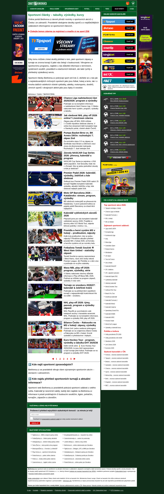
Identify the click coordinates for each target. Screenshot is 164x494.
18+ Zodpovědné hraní (100, 490)
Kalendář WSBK (110, 314)
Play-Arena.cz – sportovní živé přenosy (44, 452)
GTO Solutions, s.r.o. (117, 490)
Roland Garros (109, 249)
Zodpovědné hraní (120, 471)
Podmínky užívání (60, 490)
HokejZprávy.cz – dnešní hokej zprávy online (45, 442)
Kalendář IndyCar (110, 307)
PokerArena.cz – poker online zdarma (43, 455)
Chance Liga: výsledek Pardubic (120, 115)
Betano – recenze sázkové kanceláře (116, 361)
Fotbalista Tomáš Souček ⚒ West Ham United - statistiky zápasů (79, 250)
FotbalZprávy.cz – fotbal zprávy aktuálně (44, 438)
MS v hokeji (108, 218)
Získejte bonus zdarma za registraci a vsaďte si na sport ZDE (59, 31)
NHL (106, 239)
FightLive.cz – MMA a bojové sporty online (45, 435)
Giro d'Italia (108, 262)
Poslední (75, 359)
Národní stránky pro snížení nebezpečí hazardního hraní (109, 485)
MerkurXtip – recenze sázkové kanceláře (117, 375)
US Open (108, 256)
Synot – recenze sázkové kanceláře (116, 372)
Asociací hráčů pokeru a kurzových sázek (41, 474)
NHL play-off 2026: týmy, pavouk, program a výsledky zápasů (79, 305)
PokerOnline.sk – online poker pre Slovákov (77, 462)
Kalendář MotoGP (110, 266)
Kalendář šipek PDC (111, 276)
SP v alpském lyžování (112, 273)
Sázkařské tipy (110, 93)
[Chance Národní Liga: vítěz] (106, 107)
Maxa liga (108, 242)
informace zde (67, 481)
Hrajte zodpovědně (33, 478)
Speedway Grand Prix (112, 310)
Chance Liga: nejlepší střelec (119, 152)
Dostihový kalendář (111, 297)
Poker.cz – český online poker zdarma (43, 459)
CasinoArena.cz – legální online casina (44, 462)
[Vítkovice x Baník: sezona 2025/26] (106, 129)
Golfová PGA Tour (110, 290)
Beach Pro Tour (110, 293)
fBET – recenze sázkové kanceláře (115, 385)
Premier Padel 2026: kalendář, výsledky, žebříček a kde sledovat (80, 176)
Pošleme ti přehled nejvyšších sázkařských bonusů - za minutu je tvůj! (61, 410)
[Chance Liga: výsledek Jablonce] (106, 136)
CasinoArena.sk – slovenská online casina (77, 459)
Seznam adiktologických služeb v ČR (71, 485)
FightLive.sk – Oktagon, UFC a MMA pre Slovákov (79, 448)
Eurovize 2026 (109, 348)
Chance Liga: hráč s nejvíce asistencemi (122, 144)
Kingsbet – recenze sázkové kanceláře (117, 382)
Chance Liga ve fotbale (112, 211)
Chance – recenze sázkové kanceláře (116, 368)
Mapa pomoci (87, 485)
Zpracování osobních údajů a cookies (79, 490)
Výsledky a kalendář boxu (113, 327)
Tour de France (110, 259)
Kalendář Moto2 (110, 303)
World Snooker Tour (111, 286)
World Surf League (111, 324)
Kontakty (35, 490)
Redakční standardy (47, 490)
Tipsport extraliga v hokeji (113, 208)
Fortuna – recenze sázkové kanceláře (116, 355)
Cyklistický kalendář (111, 280)
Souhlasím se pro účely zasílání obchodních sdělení (58, 419)
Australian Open (110, 245)
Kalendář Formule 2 (111, 300)
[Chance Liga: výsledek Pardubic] (106, 114)
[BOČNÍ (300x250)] (118, 195)
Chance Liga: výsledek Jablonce (120, 137)
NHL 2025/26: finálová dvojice (119, 101)
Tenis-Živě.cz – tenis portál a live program (45, 445)
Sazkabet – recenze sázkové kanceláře (117, 365)
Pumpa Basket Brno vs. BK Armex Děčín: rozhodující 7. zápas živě (79, 135)
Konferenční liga (110, 235)
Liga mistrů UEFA (110, 228)
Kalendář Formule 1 (111, 215)
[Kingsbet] (145, 82)
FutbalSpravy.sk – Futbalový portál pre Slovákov (79, 455)
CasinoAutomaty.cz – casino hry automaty (77, 438)
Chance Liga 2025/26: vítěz (118, 123)
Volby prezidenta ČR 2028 (113, 334)
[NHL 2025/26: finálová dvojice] (106, 100)
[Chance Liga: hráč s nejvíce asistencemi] (106, 143)
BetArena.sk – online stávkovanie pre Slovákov (78, 445)
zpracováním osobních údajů (50, 419)
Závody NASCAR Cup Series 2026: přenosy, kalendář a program (79, 156)
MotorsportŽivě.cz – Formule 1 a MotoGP (44, 448)
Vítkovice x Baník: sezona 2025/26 (120, 130)
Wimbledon (108, 252)
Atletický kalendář (110, 283)
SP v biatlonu (109, 269)
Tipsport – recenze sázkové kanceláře (116, 358)
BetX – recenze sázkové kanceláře (115, 378)
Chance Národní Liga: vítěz (118, 108)
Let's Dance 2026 (110, 344)
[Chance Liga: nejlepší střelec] (106, 151)
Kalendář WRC (109, 317)
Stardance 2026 (110, 341)
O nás (29, 490)
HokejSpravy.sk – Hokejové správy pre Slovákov (79, 452)
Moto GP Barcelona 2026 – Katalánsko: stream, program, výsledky (80, 196)
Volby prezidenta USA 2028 (113, 338)
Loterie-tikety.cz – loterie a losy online (75, 442)
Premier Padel (109, 321)
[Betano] (18, 82)
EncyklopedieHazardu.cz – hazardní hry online (78, 435)
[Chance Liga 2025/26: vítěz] (106, 122)
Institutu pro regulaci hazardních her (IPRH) (82, 471)
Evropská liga (109, 232)
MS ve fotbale (109, 222)
